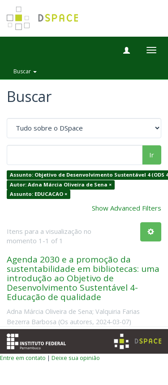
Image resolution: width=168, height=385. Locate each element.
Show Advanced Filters (126, 207)
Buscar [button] (25, 71)
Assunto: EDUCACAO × (38, 194)
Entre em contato (23, 358)
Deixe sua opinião (76, 358)
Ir (151, 154)
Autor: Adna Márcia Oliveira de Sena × (61, 184)
